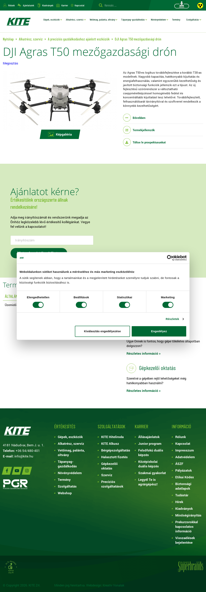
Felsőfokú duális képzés (150, 452)
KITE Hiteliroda (112, 437)
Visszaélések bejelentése (185, 540)
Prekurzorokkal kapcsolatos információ (186, 526)
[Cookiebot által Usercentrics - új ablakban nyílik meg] (170, 258)
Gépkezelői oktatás (109, 465)
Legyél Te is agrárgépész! (148, 481)
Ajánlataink (28, 5)
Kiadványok (47, 5)
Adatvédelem (185, 457)
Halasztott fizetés (114, 457)
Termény (176, 19)
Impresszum (184, 450)
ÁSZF (179, 463)
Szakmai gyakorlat (152, 473)
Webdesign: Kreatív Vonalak (105, 585)
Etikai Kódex (184, 477)
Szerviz (106, 475)
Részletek (172, 319)
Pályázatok (183, 470)
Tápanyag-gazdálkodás (133, 19)
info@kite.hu (23, 456)
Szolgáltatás (192, 19)
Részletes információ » (144, 353)
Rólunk (11, 5)
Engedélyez (159, 331)
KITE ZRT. (18, 21)
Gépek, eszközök (51, 19)
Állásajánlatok (149, 437)
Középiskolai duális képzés (148, 463)
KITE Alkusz (110, 443)
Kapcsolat (79, 5)
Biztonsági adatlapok (183, 486)
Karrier (64, 5)
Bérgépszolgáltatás (115, 450)
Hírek (179, 502)
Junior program (149, 443)
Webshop (65, 493)
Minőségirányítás (188, 515)
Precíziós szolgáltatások (112, 483)
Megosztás (10, 63)
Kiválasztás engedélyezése (102, 331)
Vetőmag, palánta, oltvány (102, 19)
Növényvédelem (158, 19)
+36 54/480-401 (28, 450)
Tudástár (181, 495)
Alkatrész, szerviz (75, 19)
